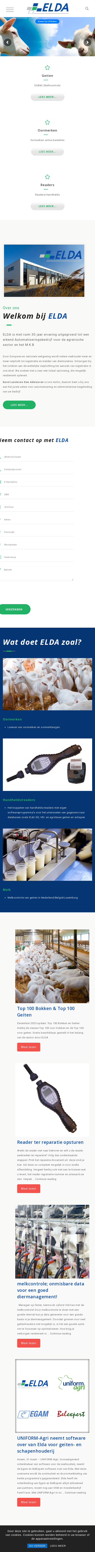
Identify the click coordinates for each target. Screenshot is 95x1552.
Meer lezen (28, 1047)
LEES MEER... (48, 97)
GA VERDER (37, 1545)
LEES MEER (58, 1545)
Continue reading (45, 1179)
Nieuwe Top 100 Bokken (47, 21)
